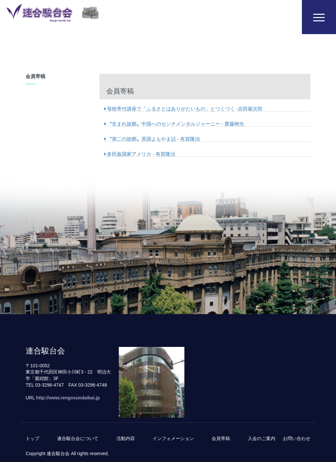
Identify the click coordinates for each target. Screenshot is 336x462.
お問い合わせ (296, 438)
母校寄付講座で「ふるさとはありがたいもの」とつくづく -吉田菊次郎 (183, 108)
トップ (32, 438)
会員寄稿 (221, 438)
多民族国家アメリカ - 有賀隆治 (139, 154)
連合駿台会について (77, 438)
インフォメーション (173, 438)
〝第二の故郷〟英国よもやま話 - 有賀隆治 (152, 139)
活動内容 (125, 438)
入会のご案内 (261, 438)
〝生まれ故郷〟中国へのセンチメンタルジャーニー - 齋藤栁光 (174, 124)
